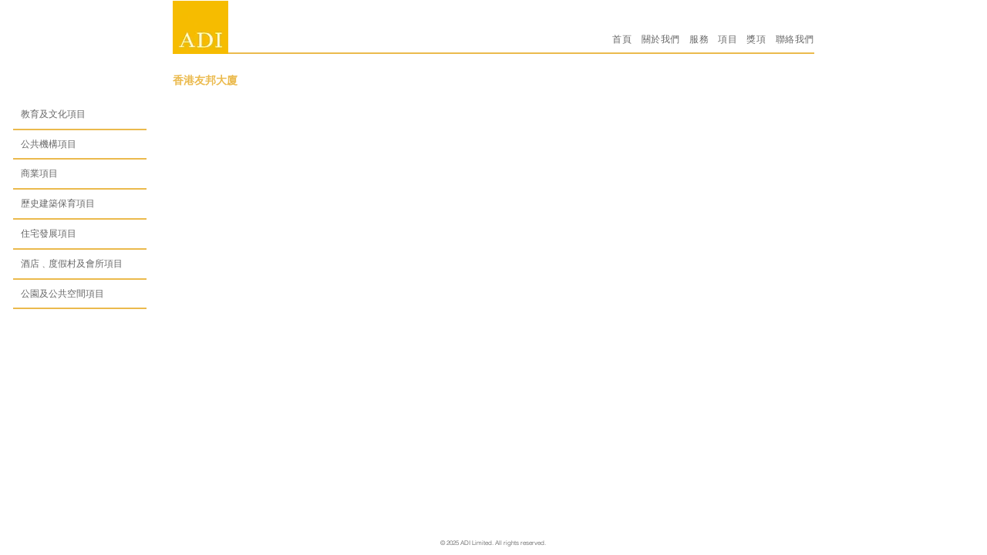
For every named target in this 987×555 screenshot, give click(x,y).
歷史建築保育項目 (58, 203)
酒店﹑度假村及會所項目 (72, 263)
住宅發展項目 (48, 233)
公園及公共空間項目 (62, 293)
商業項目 (39, 173)
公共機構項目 (48, 144)
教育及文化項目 (53, 113)
